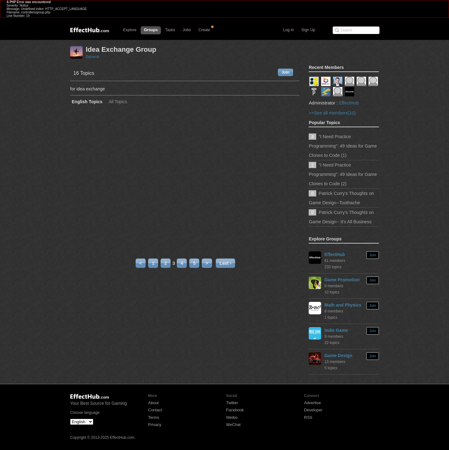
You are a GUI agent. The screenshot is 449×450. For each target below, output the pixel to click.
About (153, 402)
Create (204, 30)
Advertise (312, 402)
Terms (153, 417)
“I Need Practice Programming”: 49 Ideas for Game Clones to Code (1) (343, 146)
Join (285, 72)
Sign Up (308, 30)
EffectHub (349, 102)
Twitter (232, 402)
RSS (308, 417)
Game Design (338, 355)
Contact (155, 410)
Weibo (232, 417)
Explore (129, 30)
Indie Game (336, 330)
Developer (313, 410)
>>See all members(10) (332, 112)
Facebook (235, 410)
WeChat (233, 424)
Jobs (187, 30)
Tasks (170, 30)
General (92, 57)
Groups (150, 30)
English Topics (87, 101)
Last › (225, 263)
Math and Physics (342, 304)
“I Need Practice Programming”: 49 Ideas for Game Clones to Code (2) (343, 174)
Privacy (155, 424)
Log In (288, 30)
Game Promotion (342, 279)
